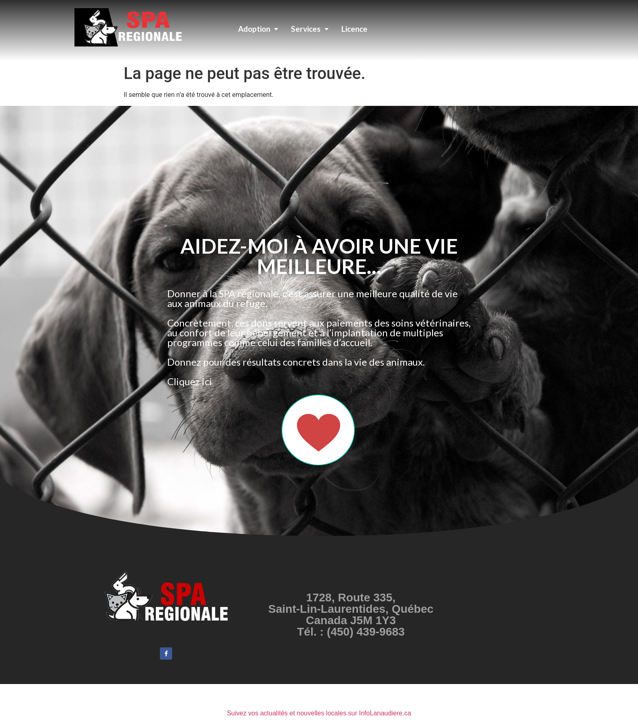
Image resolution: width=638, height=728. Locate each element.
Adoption (258, 29)
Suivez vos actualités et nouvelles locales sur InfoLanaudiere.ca (319, 713)
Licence (354, 28)
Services (309, 29)
